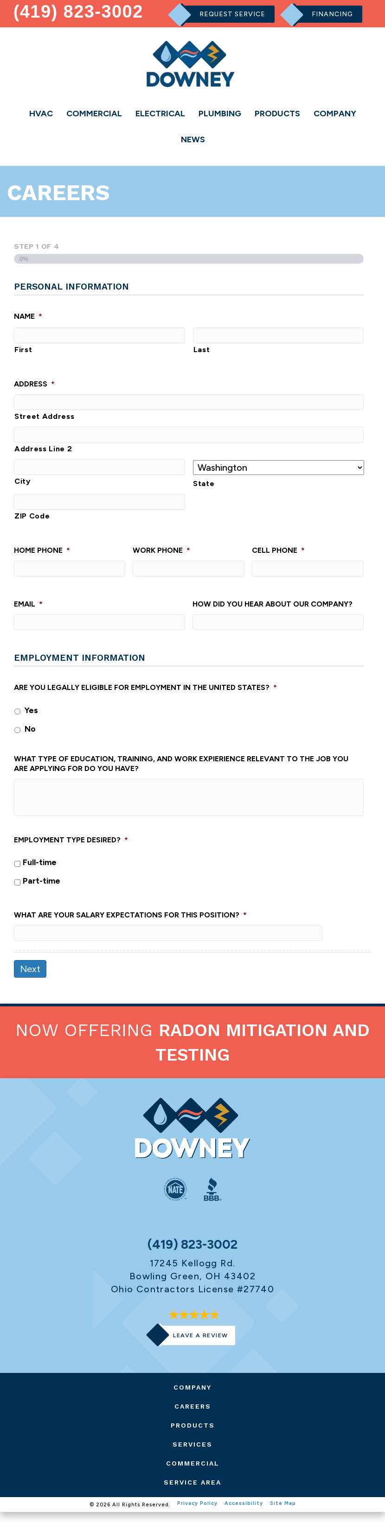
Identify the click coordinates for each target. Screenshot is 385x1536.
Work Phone (161, 564)
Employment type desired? (71, 860)
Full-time (40, 882)
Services (192, 1468)
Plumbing (220, 113)
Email (28, 621)
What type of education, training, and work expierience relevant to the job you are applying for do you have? (181, 784)
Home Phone (42, 564)
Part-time (41, 901)
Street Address (44, 423)
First (23, 354)
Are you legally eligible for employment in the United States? (145, 707)
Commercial (94, 113)
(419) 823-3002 (79, 11)
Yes (31, 730)
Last (201, 354)
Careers (192, 1430)
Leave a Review (200, 1359)
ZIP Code (32, 530)
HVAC (41, 113)
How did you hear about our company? (272, 621)
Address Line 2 (43, 459)
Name (28, 317)
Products (277, 113)
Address (34, 388)
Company (335, 113)
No (30, 749)
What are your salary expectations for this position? (130, 935)
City (22, 494)
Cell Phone (278, 564)
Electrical (160, 113)
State (203, 494)
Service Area (193, 1506)
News (193, 140)
